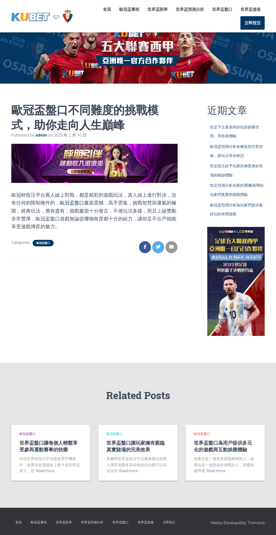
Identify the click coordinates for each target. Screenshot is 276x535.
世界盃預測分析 (190, 9)
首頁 (107, 9)
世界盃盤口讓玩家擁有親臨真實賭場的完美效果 (135, 446)
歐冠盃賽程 (129, 9)
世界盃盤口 (222, 9)
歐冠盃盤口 (72, 203)
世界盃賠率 (157, 9)
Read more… (46, 471)
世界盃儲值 (250, 9)
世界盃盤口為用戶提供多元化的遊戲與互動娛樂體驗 (223, 446)
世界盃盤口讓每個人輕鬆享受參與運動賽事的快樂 (48, 446)
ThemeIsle (256, 523)
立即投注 (252, 23)
